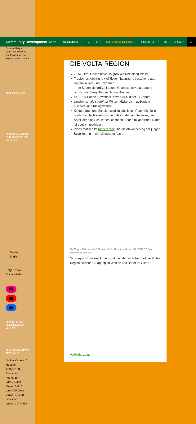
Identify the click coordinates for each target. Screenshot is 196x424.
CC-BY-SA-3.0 (139, 249)
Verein (93, 41)
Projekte (148, 41)
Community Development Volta (31, 42)
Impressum (173, 41)
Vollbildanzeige (80, 354)
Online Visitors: (16, 360)
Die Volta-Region (119, 41)
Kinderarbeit (106, 129)
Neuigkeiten (72, 41)
